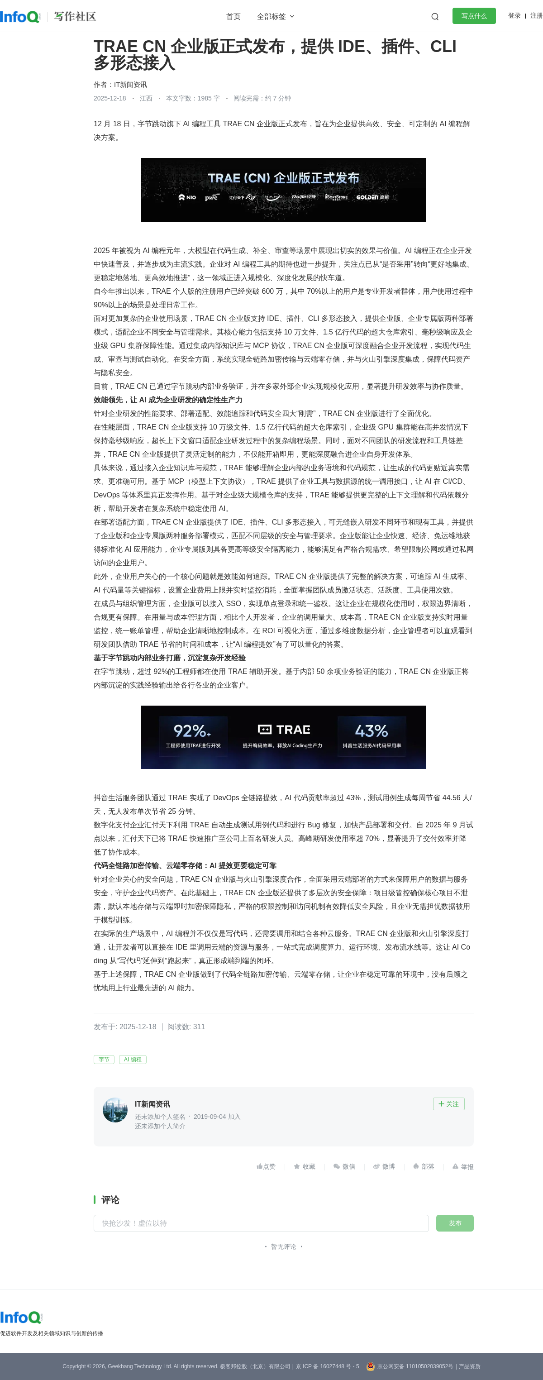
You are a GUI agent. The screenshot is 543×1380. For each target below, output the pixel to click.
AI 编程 (133, 1059)
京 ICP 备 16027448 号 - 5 (327, 1366)
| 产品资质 (468, 1366)
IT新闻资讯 (130, 84)
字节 (104, 1059)
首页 (233, 16)
